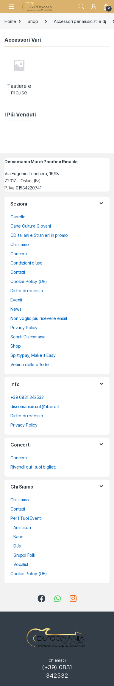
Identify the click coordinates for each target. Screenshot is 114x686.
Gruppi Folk (24, 555)
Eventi (16, 299)
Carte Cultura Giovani (30, 225)
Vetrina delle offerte (29, 364)
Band (18, 536)
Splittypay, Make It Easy (33, 355)
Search (81, 6)
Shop (33, 21)
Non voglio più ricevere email (38, 318)
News (15, 309)
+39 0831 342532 (27, 397)
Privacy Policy (24, 327)
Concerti (18, 253)
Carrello (18, 216)
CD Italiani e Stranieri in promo (39, 235)
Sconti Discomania (28, 336)
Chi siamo (19, 244)
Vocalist (20, 564)
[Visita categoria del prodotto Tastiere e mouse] (19, 73)
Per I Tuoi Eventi (26, 518)
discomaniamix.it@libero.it (34, 406)
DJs (17, 545)
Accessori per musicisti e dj (80, 21)
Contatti (17, 272)
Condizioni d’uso (26, 262)
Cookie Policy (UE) (28, 281)
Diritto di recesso (26, 290)
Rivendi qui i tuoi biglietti (33, 466)
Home (10, 21)
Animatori (22, 527)
